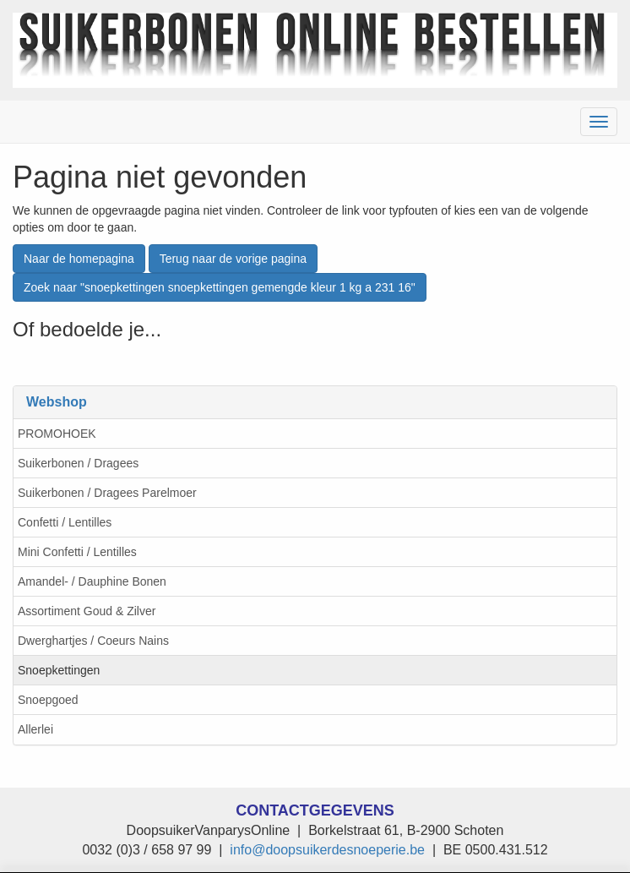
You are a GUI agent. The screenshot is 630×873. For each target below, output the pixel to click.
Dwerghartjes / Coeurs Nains (93, 640)
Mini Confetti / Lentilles (77, 552)
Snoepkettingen (59, 670)
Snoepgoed (48, 700)
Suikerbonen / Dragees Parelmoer (107, 492)
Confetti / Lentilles (64, 522)
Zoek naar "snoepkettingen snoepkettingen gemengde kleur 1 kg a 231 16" (219, 287)
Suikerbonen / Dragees (78, 463)
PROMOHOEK (57, 433)
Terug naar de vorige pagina (233, 258)
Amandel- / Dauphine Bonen (92, 581)
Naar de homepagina (79, 258)
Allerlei (35, 729)
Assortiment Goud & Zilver (86, 611)
